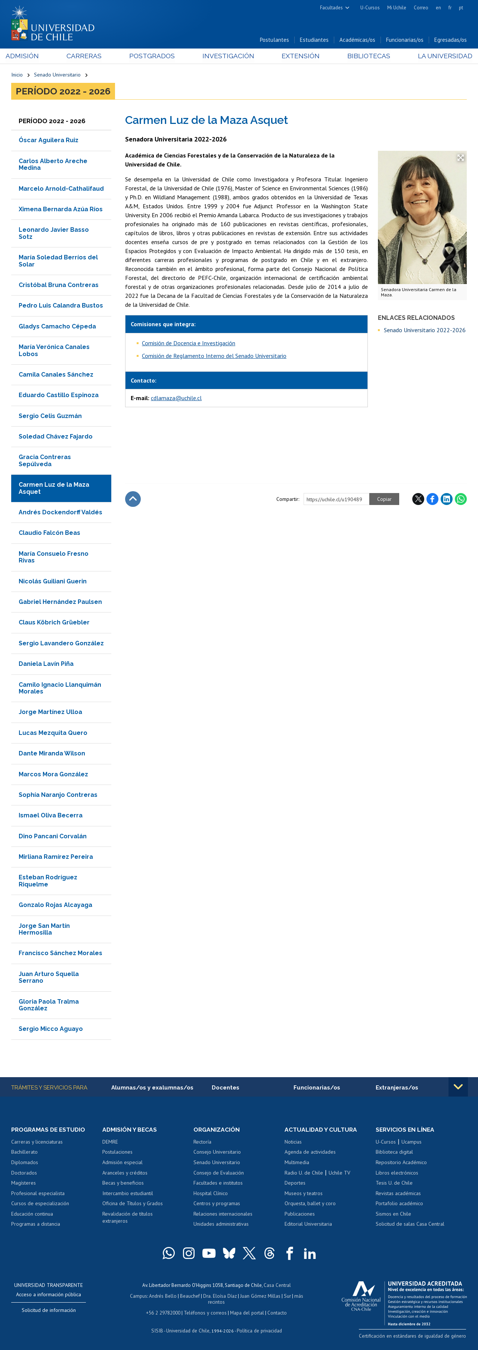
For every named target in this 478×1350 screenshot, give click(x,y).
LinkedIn (446, 499)
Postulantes (274, 40)
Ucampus (411, 1142)
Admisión (28, 56)
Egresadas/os (450, 40)
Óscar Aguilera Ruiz (48, 140)
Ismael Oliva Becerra (51, 816)
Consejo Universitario (217, 1153)
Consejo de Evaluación (218, 1173)
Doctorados (24, 1173)
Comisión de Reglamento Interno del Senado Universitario (214, 356)
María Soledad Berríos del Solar (58, 261)
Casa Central (277, 1285)
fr (449, 7)
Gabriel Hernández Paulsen (60, 602)
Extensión (298, 56)
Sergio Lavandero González (61, 643)
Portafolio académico (399, 1204)
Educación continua (32, 1214)
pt (461, 7)
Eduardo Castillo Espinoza (59, 395)
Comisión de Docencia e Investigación (188, 343)
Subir (133, 499)
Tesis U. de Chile (394, 1183)
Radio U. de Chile (304, 1173)
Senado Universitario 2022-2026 (425, 330)
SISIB (158, 1329)
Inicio (17, 75)
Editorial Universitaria (308, 1224)
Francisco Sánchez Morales (60, 953)
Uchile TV (339, 1173)
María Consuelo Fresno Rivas (54, 557)
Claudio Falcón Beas (49, 533)
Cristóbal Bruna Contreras (59, 285)
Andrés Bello (163, 1296)
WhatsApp (461, 499)
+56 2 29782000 (164, 1312)
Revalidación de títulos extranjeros (127, 1218)
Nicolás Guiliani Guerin (53, 581)
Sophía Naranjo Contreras (58, 795)
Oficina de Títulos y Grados (132, 1204)
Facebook (432, 499)
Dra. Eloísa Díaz (220, 1296)
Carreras (87, 56)
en (438, 7)
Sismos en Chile (393, 1214)
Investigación (227, 56)
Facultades (331, 7)
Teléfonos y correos (205, 1312)
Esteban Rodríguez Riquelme (48, 881)
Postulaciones (117, 1153)
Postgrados (153, 56)
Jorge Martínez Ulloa (50, 712)
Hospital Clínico (210, 1194)
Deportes (295, 1183)
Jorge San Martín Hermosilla (44, 929)
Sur (286, 1296)
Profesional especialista (38, 1194)
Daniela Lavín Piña (46, 664)
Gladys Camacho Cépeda (57, 326)
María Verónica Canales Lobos (54, 351)
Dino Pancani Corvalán (53, 836)
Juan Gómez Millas (260, 1296)
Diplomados (24, 1163)
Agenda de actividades (310, 1153)
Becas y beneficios (123, 1183)
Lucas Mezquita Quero (53, 733)
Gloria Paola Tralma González (49, 1005)
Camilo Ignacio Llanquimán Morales (60, 688)
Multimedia (297, 1163)
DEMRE (110, 1142)
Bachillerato (24, 1153)
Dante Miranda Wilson (52, 754)
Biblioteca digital (394, 1153)
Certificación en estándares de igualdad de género (414, 1336)
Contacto (276, 1312)
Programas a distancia (35, 1224)
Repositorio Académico (401, 1163)
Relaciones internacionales (222, 1214)
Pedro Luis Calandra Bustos (61, 306)
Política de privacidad (258, 1329)
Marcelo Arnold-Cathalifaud (61, 189)
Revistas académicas (398, 1194)
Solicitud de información (49, 1310)
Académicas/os (357, 40)
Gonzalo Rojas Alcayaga (55, 905)
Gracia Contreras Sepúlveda (45, 461)
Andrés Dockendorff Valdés (60, 513)
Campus (139, 1296)
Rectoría (202, 1142)
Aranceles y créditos (125, 1173)
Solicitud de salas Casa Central (410, 1224)
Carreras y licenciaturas (37, 1142)
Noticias (293, 1142)
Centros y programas (216, 1204)
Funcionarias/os (404, 40)
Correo (421, 7)
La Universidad (439, 56)
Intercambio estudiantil (127, 1194)
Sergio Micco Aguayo (51, 1029)
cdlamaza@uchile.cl (176, 398)
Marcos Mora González (53, 774)
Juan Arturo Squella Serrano (49, 978)
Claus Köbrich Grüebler (54, 623)
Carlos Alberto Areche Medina (53, 165)
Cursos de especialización (40, 1204)
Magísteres (23, 1183)
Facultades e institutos (218, 1183)
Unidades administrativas (221, 1224)
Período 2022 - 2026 (63, 91)
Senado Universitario (57, 75)
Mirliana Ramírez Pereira (56, 857)
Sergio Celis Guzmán (50, 416)
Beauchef (191, 1296)
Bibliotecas (364, 56)
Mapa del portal (246, 1312)
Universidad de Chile (187, 1329)
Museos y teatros (304, 1194)
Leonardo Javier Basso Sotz (54, 234)
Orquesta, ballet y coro (310, 1204)
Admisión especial (122, 1163)
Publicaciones (300, 1214)
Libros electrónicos (397, 1173)
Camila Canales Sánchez (56, 374)
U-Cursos (370, 7)
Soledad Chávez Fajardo (56, 437)
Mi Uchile (396, 7)
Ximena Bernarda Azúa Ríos (61, 209)
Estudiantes (314, 40)
